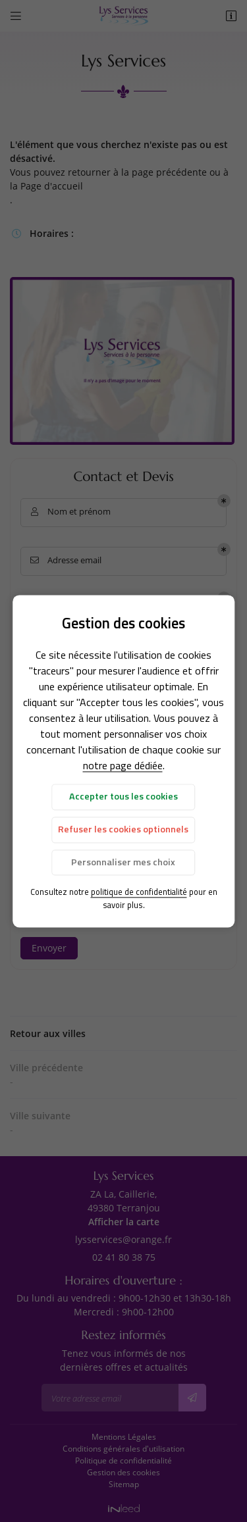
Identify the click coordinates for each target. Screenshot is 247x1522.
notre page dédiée (123, 766)
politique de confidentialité (139, 892)
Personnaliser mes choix (123, 862)
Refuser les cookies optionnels (123, 830)
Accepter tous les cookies (123, 797)
